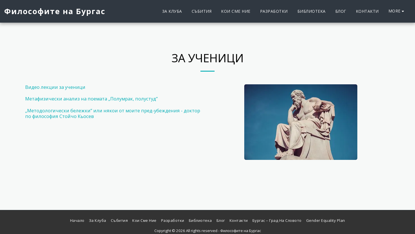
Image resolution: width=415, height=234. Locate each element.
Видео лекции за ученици (55, 87)
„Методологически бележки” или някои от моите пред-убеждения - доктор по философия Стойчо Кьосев (112, 113)
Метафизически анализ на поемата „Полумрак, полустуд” (91, 98)
